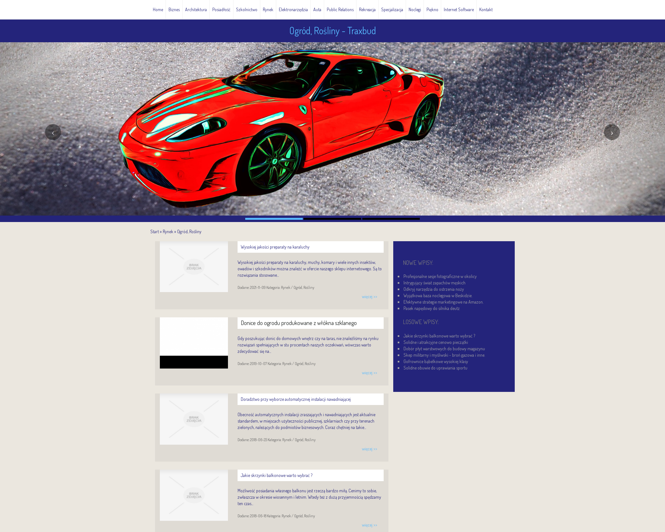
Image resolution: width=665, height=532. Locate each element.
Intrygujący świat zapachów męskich (434, 282)
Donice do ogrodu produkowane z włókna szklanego (299, 322)
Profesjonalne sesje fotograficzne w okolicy (440, 276)
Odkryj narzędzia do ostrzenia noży (433, 289)
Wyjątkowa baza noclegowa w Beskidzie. (437, 295)
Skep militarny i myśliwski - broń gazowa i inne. (444, 355)
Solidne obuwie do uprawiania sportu (435, 367)
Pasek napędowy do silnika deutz (431, 308)
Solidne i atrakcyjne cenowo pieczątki (435, 342)
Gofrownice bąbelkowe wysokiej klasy (435, 361)
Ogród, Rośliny (189, 231)
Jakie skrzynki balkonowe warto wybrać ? (439, 335)
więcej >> (369, 296)
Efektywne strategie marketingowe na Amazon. (443, 302)
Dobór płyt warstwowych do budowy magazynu (444, 348)
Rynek (168, 231)
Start (154, 231)
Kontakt (486, 9)
